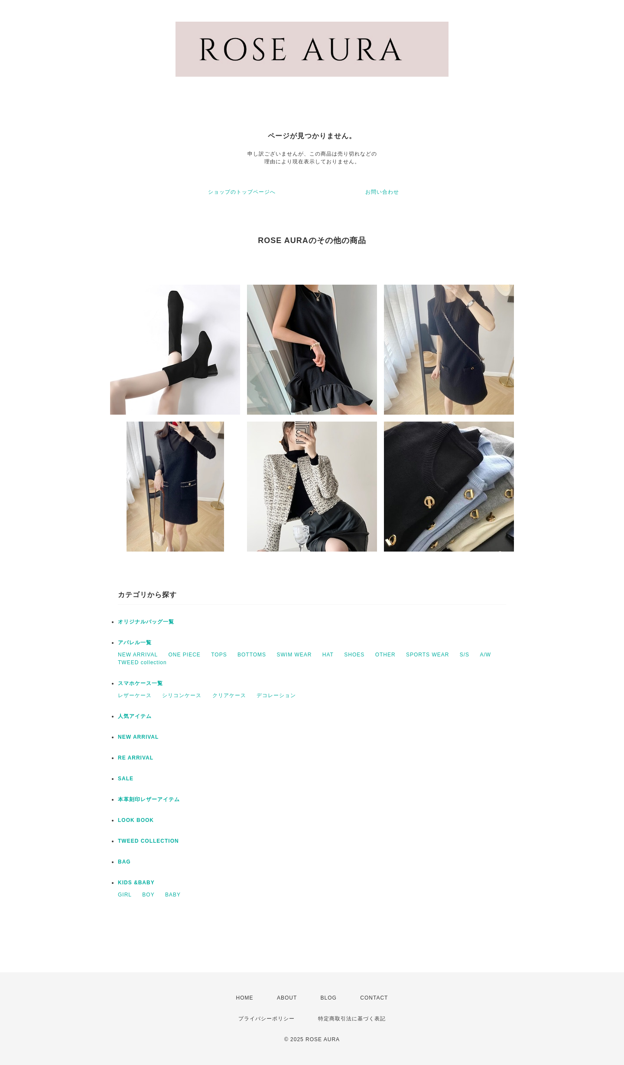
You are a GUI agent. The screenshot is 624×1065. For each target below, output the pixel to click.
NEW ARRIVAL (138, 655)
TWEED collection (142, 662)
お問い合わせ (382, 192)
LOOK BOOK (136, 820)
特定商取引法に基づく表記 (352, 1019)
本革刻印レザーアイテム (149, 799)
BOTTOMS (251, 655)
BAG (124, 862)
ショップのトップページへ (242, 192)
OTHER (385, 655)
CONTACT (374, 998)
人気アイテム (135, 716)
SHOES (354, 655)
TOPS (219, 655)
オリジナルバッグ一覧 (146, 622)
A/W (485, 655)
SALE (125, 779)
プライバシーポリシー (266, 1019)
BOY (148, 895)
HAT (328, 655)
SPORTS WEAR (427, 655)
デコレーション (276, 695)
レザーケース (135, 695)
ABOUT (287, 998)
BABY (173, 895)
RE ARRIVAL (135, 758)
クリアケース (229, 695)
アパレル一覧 (135, 643)
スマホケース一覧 (140, 683)
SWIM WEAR (294, 655)
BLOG (329, 998)
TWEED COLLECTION (148, 841)
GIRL (125, 895)
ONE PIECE (184, 655)
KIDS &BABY (136, 883)
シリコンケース (182, 695)
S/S (464, 655)
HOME (245, 998)
